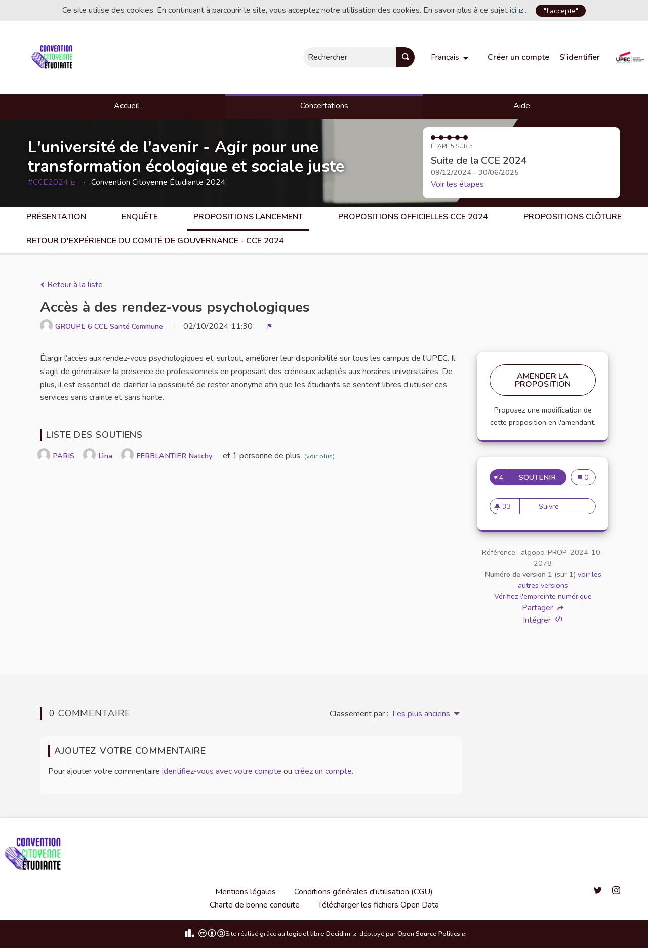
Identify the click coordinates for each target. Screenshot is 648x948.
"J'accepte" (561, 11)
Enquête (140, 216)
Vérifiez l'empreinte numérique (543, 596)
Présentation (56, 216)
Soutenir (542, 477)
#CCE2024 (52, 182)
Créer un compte (518, 57)
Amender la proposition (543, 380)
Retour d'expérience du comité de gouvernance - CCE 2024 (155, 240)
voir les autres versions (559, 580)
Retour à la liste (71, 285)
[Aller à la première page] (54, 57)
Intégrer (542, 619)
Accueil (126, 105)
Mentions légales (245, 891)
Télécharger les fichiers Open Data (378, 905)
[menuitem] (451, 57)
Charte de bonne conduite (255, 905)
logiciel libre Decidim (322, 933)
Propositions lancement (248, 216)
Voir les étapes (457, 184)
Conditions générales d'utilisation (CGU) (363, 891)
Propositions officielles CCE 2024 (413, 216)
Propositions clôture (572, 216)
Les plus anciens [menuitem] (421, 714)
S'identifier (579, 57)
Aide (521, 105)
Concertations (324, 105)
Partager (542, 608)
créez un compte (323, 771)
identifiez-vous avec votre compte (221, 771)
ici (517, 10)
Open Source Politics (432, 933)
